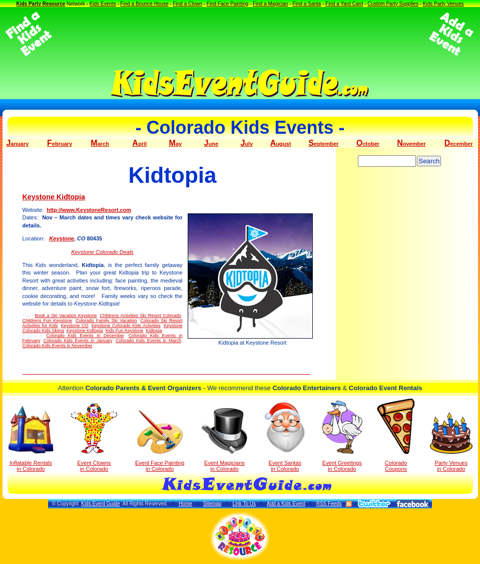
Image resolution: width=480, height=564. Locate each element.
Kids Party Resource (40, 4)
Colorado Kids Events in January (78, 340)
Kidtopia (154, 330)
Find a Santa (306, 4)
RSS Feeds (329, 503)
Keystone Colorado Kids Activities (126, 325)
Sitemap (212, 503)
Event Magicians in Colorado (224, 440)
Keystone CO (75, 325)
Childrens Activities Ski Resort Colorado (140, 315)
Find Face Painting (227, 4)
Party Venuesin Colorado (451, 442)
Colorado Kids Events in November (58, 345)
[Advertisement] (240, 34)
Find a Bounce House (144, 4)
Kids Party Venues (443, 4)
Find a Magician (270, 4)
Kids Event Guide (100, 503)
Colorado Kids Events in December (85, 335)
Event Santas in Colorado (285, 436)
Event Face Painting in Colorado (159, 441)
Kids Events (103, 4)
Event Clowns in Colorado (94, 437)
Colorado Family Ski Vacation (106, 320)
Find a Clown (187, 4)
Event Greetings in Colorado (342, 436)
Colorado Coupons (395, 435)
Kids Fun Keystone (125, 330)
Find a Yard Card (344, 4)
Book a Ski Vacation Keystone (66, 315)
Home (185, 503)
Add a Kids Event (286, 503)
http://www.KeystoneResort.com (89, 210)
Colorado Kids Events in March (148, 340)
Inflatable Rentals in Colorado (31, 439)
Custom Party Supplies (392, 4)
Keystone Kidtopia (54, 197)
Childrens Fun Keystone (48, 320)
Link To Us (244, 503)
